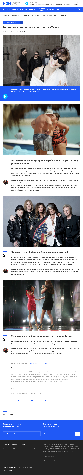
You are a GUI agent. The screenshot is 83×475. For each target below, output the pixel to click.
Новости (32, 363)
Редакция (6, 444)
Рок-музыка (37, 393)
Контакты (14, 444)
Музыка (30, 393)
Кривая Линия (42, 9)
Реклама (22, 444)
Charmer (11, 470)
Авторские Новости (21, 393)
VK (41, 363)
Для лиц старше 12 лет (25, 467)
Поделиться (20, 31)
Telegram (47, 363)
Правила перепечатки (9, 467)
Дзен (37, 363)
